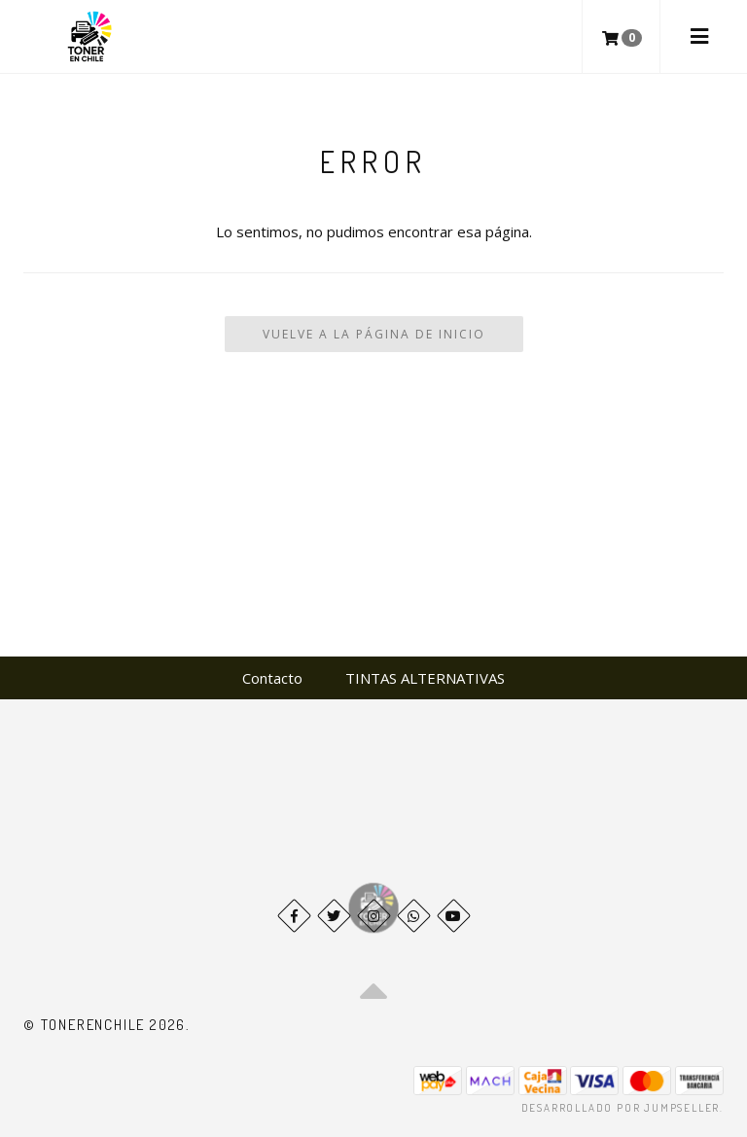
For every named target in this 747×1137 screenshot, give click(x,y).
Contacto (272, 678)
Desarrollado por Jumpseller (621, 1108)
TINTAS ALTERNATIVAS (425, 678)
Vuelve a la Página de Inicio (374, 334)
